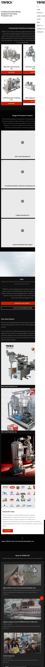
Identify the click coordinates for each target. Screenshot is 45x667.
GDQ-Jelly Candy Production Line (11, 67)
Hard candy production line (9, 386)
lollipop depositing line (22, 215)
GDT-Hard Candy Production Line (33, 67)
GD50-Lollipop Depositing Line (33, 98)
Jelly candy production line (9, 432)
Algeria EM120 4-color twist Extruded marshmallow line (17, 541)
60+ (21, 270)
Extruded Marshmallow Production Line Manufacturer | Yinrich (22, 186)
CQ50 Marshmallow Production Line (11, 99)
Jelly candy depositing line (22, 156)
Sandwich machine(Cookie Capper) (22, 244)
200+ (22, 279)
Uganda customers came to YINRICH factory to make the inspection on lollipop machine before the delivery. (20, 622)
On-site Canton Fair (8, 656)
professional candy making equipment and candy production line (11, 14)
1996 (22, 261)
